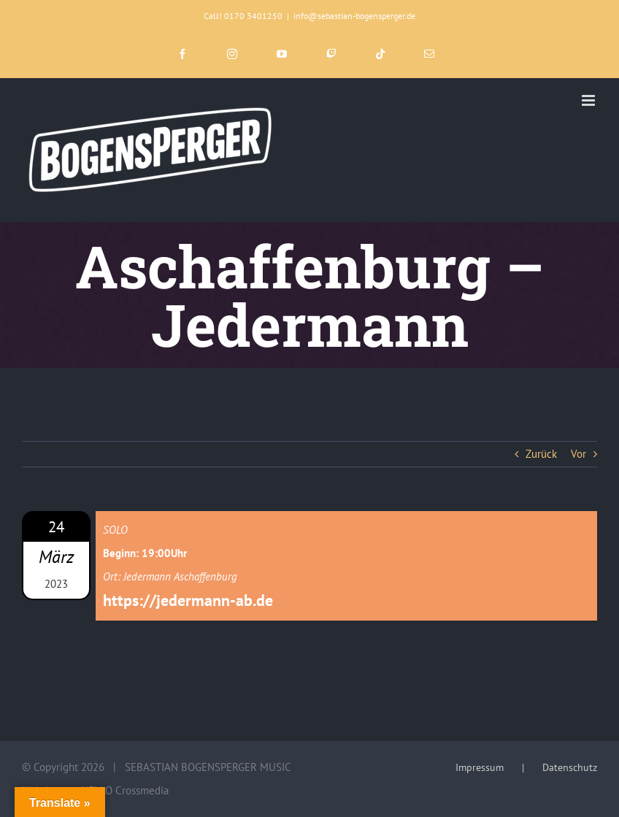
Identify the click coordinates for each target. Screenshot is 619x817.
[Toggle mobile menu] (589, 100)
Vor (578, 454)
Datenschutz (569, 767)
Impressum (479, 767)
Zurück (541, 454)
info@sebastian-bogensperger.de (354, 15)
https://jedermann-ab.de (188, 600)
